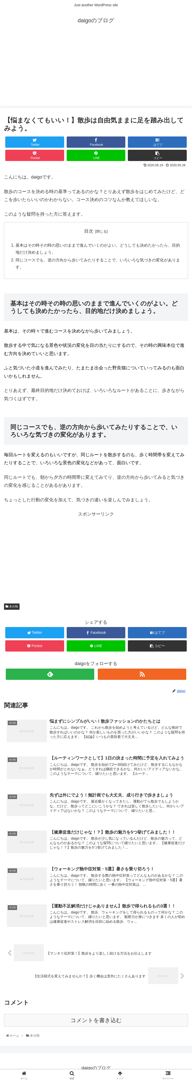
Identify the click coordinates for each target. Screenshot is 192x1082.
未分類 (12, 607)
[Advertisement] (96, 71)
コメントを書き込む (96, 1022)
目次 (88, 231)
